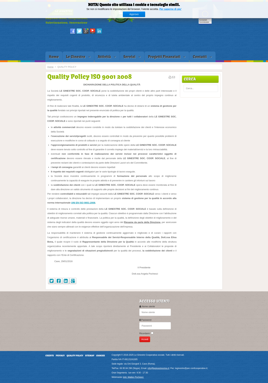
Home (50, 67)
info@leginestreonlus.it (158, 368)
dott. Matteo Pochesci (133, 377)
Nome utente (148, 306)
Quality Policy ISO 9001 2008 (89, 76)
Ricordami (144, 333)
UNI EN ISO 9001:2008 (83, 202)
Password (146, 320)
